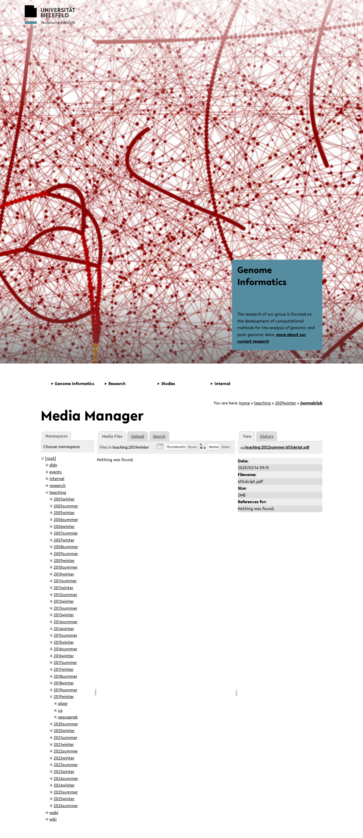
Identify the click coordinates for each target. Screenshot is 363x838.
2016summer (65, 649)
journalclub (311, 403)
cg (60, 710)
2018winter (64, 683)
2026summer (66, 805)
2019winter (64, 696)
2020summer (66, 724)
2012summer (65, 594)
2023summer (66, 764)
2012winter (64, 601)
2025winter (64, 799)
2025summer (66, 792)
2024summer (66, 778)
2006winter (64, 526)
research (57, 485)
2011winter (63, 588)
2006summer (66, 519)
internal (56, 478)
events (55, 472)
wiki (53, 819)
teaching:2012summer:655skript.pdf (277, 447)
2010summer (66, 567)
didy (53, 465)
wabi (53, 812)
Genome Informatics (261, 275)
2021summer (65, 737)
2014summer (66, 622)
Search (159, 436)
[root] (50, 458)
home (244, 403)
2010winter (64, 574)
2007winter (64, 540)
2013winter (64, 615)
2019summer (65, 690)
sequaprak (68, 717)
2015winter (64, 642)
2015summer (65, 635)
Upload (137, 436)
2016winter (64, 656)
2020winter (64, 730)
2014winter (64, 628)
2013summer (65, 608)
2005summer (66, 506)
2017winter (64, 669)
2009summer (66, 553)
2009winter (285, 403)
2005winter (64, 512)
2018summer (65, 676)
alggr (63, 703)
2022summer (66, 751)
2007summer (66, 533)
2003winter (64, 499)
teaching (262, 403)
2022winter (64, 758)
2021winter (64, 744)
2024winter (64, 785)
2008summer (66, 547)
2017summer (65, 662)
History (266, 436)
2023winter (64, 771)
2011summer (65, 581)
